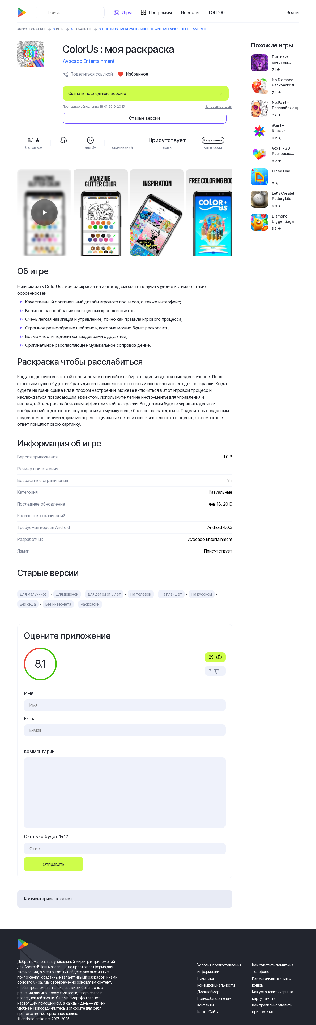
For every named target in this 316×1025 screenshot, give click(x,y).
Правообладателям (214, 983)
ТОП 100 (218, 12)
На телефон (140, 579)
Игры (129, 12)
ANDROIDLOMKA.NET (34, 29)
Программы (162, 12)
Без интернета (58, 589)
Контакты (205, 990)
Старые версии (200, 93)
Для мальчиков (33, 579)
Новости (192, 12)
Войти (293, 12)
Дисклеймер (208, 977)
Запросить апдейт (218, 106)
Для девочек (67, 579)
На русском (201, 579)
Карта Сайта (208, 996)
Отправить (54, 849)
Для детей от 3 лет (104, 579)
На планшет (171, 579)
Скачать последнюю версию (97, 93)
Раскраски (90, 589)
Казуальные (91, 29)
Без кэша (28, 589)
